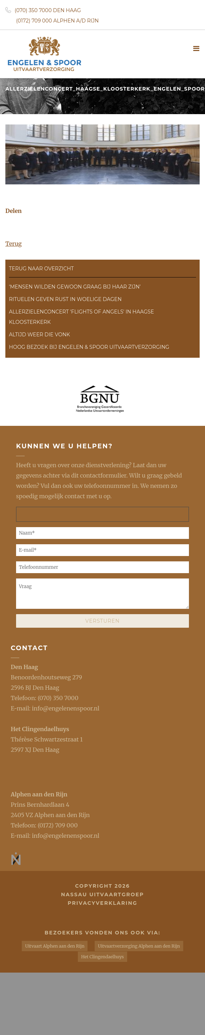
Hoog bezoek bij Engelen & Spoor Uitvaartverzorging (89, 347)
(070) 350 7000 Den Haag (43, 10)
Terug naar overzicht (41, 268)
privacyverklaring (102, 903)
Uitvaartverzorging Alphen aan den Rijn (139, 946)
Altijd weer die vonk (39, 334)
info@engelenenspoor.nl (65, 708)
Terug (13, 243)
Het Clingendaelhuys (40, 729)
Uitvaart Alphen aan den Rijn (54, 946)
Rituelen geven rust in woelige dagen (65, 299)
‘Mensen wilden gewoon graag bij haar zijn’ (75, 287)
